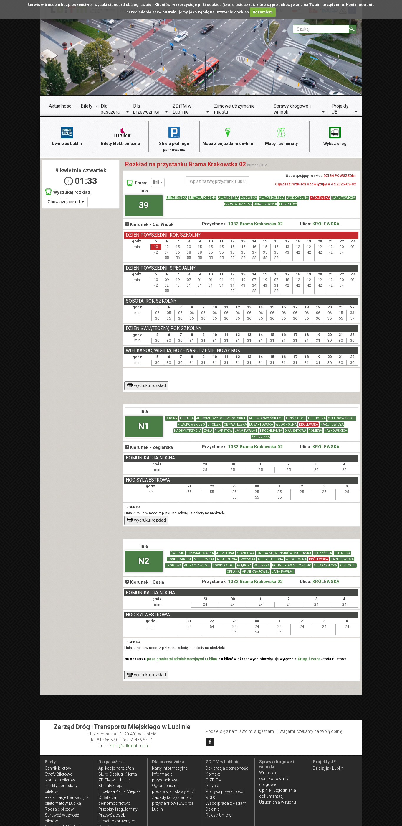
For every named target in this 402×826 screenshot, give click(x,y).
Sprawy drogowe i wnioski (292, 109)
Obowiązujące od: (66, 201)
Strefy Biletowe (58, 774)
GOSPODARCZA (179, 559)
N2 (143, 561)
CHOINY (172, 418)
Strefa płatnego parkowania (174, 139)
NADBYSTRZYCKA (238, 204)
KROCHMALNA (271, 431)
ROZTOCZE (347, 565)
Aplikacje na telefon (116, 768)
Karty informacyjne (169, 768)
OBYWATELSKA (235, 424)
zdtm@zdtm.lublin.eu (128, 745)
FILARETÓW (288, 204)
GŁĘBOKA (244, 565)
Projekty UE (340, 109)
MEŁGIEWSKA (176, 198)
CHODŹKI (214, 424)
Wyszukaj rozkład (67, 191)
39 (144, 205)
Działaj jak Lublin (328, 768)
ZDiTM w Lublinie (182, 109)
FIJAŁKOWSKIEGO (191, 424)
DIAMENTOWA (295, 431)
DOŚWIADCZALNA (200, 553)
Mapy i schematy (281, 136)
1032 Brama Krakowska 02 (255, 223)
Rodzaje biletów (59, 809)
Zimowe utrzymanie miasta (234, 109)
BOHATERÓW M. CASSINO (291, 565)
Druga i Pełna (309, 659)
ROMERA (315, 431)
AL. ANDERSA (228, 198)
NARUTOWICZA (343, 198)
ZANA (208, 431)
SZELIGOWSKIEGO (342, 418)
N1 (143, 426)
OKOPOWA (173, 565)
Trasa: (137, 183)
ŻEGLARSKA (261, 437)
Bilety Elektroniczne (120, 136)
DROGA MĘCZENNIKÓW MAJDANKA (284, 553)
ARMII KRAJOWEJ (255, 572)
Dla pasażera (110, 109)
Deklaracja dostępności (227, 768)
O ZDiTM (214, 780)
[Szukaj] (352, 29)
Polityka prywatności (225, 791)
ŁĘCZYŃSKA (323, 553)
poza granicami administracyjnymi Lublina (182, 659)
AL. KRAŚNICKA (325, 565)
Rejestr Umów (218, 815)
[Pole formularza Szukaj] (321, 29)
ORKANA (233, 572)
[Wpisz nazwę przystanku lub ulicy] (217, 181)
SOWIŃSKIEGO (224, 565)
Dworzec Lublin (67, 136)
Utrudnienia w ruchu (277, 802)
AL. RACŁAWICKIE (197, 565)
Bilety (86, 106)
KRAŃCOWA (245, 553)
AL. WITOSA (225, 553)
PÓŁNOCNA (317, 418)
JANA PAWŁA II (265, 204)
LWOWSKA (249, 198)
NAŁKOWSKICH (335, 431)
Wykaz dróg (335, 136)
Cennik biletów (58, 768)
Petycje (212, 785)
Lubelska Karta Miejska (119, 791)
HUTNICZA (342, 553)
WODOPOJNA (297, 198)
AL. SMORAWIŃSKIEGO (266, 418)
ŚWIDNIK (177, 553)
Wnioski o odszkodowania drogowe (274, 778)
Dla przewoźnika (146, 109)
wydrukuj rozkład (146, 385)
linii (158, 182)
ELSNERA (187, 418)
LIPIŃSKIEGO (296, 418)
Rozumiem (263, 12)
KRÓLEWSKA (320, 198)
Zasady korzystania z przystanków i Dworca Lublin (172, 803)
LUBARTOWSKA (261, 424)
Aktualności (60, 106)
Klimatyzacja (110, 785)
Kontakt (213, 774)
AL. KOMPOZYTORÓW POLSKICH (221, 418)
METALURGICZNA (202, 198)
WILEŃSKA (262, 565)
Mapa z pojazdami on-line (227, 136)
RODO (211, 797)
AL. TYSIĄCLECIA (271, 198)
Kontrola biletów (60, 780)
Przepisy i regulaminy (118, 809)
